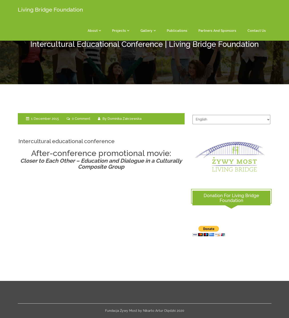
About (93, 31)
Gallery (146, 31)
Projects (119, 31)
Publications (177, 31)
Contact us (256, 31)
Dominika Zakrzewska (124, 119)
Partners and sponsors (217, 31)
